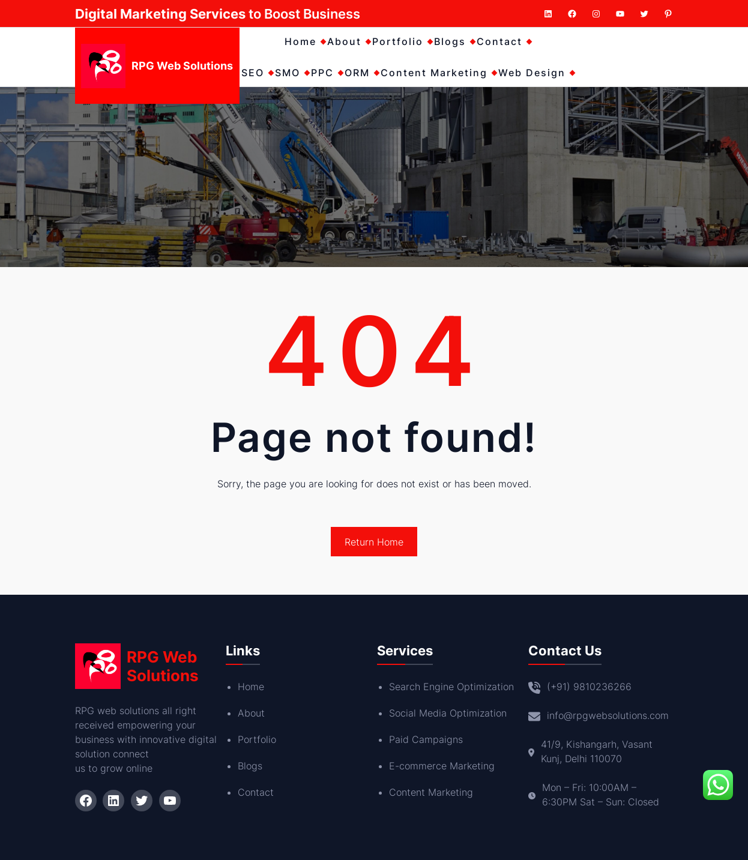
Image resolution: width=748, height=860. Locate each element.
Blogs (250, 766)
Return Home (374, 542)
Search (406, 687)
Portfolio (257, 739)
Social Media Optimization (448, 713)
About (251, 713)
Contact (256, 792)
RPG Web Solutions (182, 65)
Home (251, 687)
